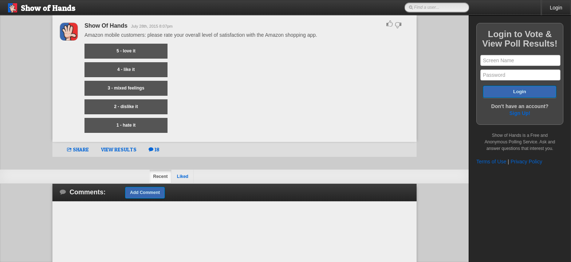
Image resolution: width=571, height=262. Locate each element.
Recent (160, 176)
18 (154, 149)
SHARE (78, 149)
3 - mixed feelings (126, 88)
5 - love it (126, 50)
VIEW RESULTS (119, 149)
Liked (182, 176)
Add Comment (145, 192)
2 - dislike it (126, 106)
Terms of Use (491, 161)
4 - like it (126, 69)
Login (556, 8)
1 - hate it (126, 125)
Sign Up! (520, 113)
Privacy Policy (526, 161)
